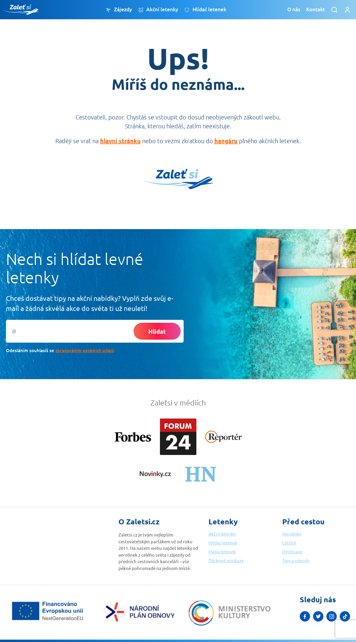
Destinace (292, 551)
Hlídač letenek (205, 9)
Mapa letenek (222, 551)
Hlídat (157, 331)
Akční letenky (158, 9)
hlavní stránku (120, 141)
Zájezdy (119, 9)
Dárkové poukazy (226, 560)
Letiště (289, 542)
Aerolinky (292, 533)
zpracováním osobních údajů (84, 350)
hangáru (226, 141)
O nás (293, 9)
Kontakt (315, 9)
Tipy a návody (296, 560)
